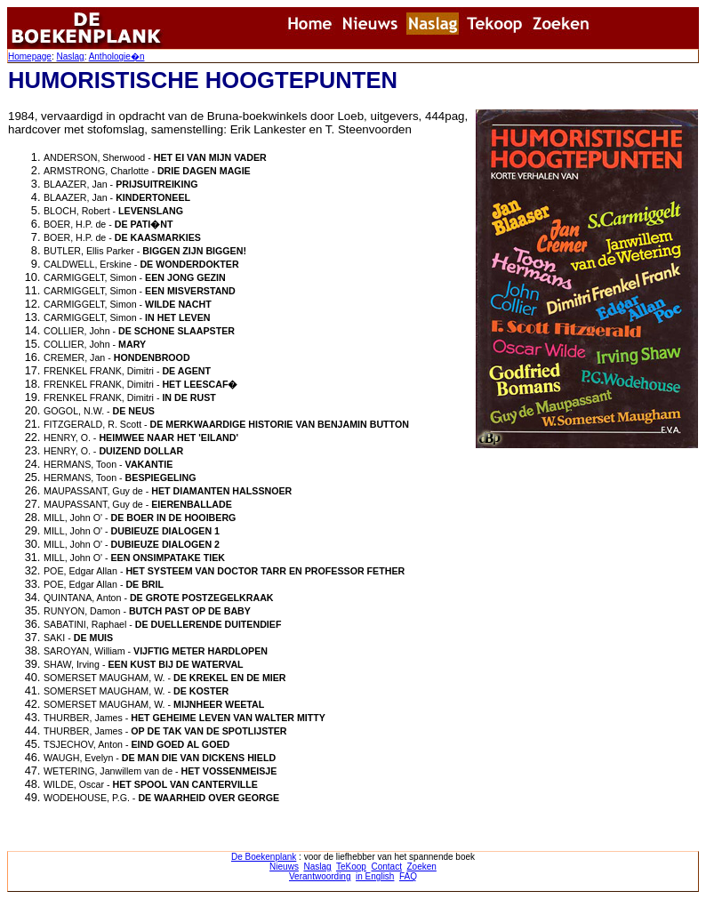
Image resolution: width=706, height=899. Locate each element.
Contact (386, 866)
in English (375, 876)
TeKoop (351, 866)
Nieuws (284, 866)
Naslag (70, 56)
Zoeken (422, 866)
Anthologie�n (117, 56)
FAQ (408, 876)
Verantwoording (320, 876)
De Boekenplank (263, 857)
